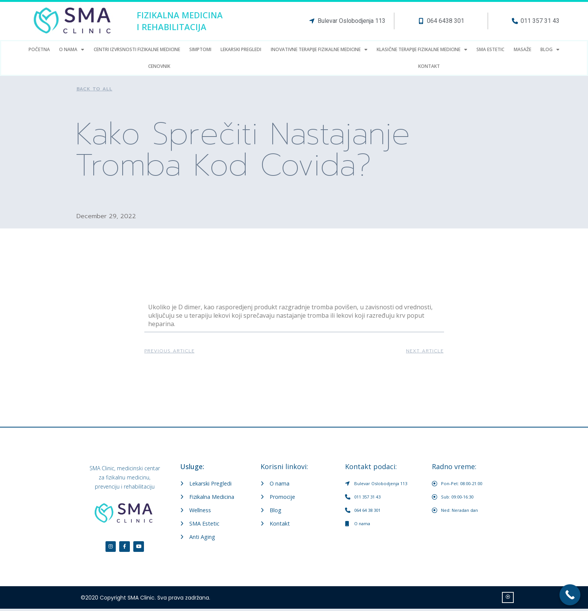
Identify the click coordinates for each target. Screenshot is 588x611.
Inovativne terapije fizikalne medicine (319, 49)
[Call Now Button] (569, 594)
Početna (39, 49)
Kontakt (429, 66)
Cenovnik (159, 66)
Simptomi (200, 49)
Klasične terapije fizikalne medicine (422, 49)
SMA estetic (490, 49)
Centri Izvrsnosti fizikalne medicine (137, 49)
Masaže (522, 49)
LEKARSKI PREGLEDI (240, 49)
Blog (549, 49)
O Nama (71, 49)
